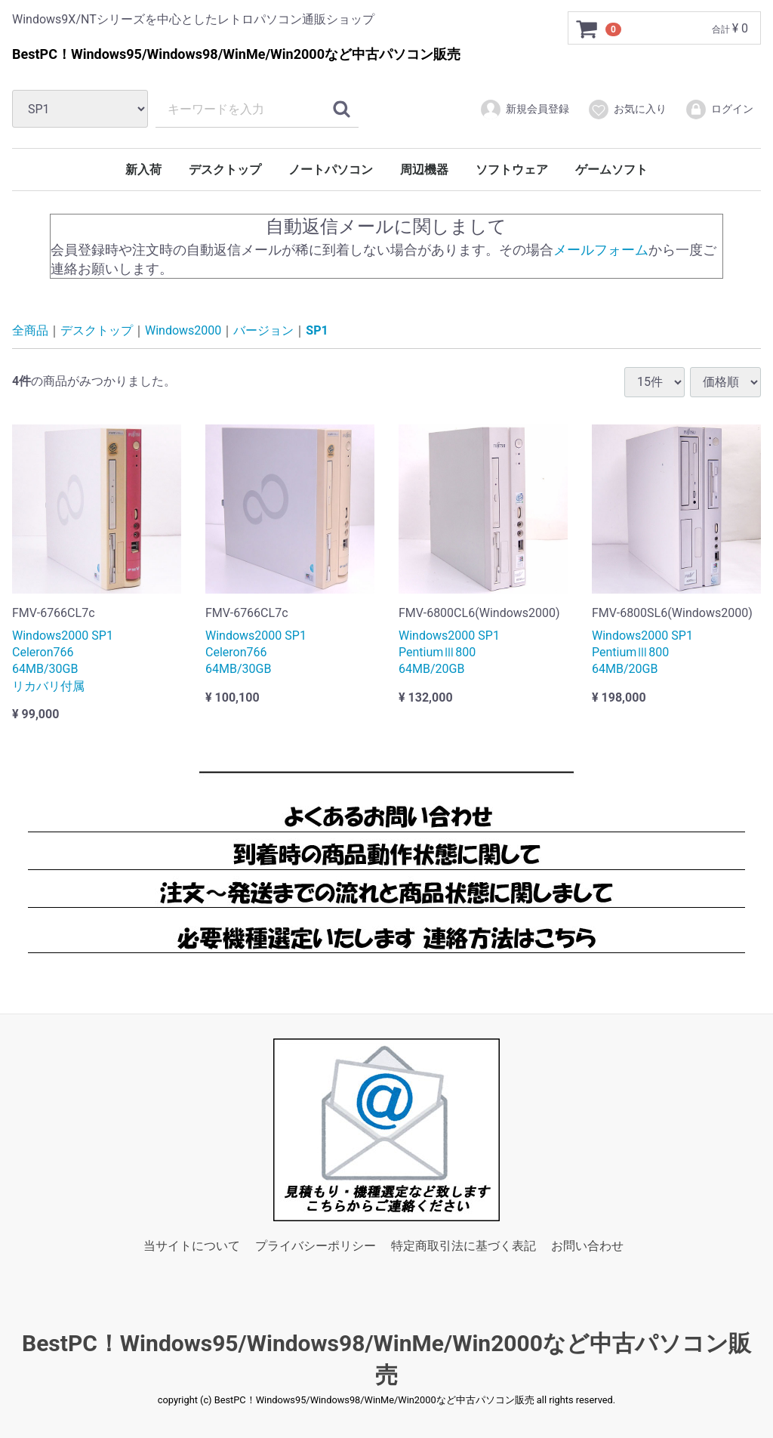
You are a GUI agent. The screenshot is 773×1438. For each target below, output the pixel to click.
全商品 (30, 330)
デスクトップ (225, 169)
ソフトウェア (512, 169)
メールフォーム (600, 249)
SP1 (317, 330)
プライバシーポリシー (315, 1246)
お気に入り (627, 109)
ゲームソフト (611, 169)
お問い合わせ (587, 1246)
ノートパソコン (330, 169)
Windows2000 (183, 330)
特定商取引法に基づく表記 (463, 1246)
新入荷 (143, 169)
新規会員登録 (524, 109)
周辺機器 (424, 169)
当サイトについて (191, 1246)
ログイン (719, 109)
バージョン (263, 330)
